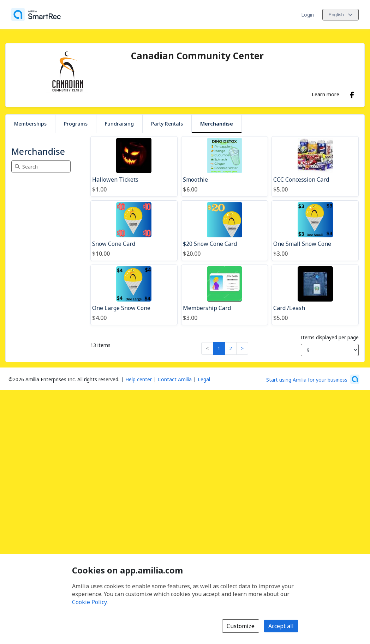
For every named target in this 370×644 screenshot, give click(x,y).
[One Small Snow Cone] (315, 230)
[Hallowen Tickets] (134, 166)
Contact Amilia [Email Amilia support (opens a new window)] (175, 379)
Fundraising (119, 123)
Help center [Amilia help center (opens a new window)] (138, 379)
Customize (241, 626)
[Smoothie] (225, 166)
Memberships (30, 123)
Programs (76, 123)
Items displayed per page (330, 337)
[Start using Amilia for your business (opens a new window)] (312, 379)
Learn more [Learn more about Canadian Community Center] (325, 94)
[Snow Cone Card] (134, 230)
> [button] (242, 348)
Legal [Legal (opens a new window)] (204, 379)
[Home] (36, 14)
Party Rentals (167, 123)
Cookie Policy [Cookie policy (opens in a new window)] (89, 602)
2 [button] (230, 348)
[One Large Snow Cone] (134, 294)
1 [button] (218, 348)
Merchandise (216, 123)
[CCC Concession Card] (315, 166)
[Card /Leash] (315, 294)
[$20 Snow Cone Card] (225, 230)
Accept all (281, 626)
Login (307, 14)
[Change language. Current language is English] (340, 14)
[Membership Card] (225, 294)
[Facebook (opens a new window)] (352, 93)
